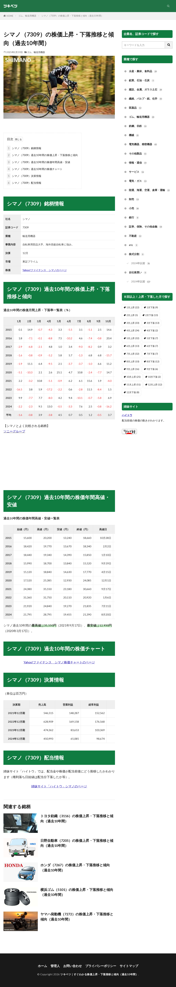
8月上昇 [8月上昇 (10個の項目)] (132, 361)
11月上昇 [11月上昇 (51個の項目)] (133, 384)
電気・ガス (138, 181)
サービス (136, 172)
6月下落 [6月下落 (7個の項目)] (152, 346)
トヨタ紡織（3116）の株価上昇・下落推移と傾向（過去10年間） (76, 818)
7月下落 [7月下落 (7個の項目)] (152, 353)
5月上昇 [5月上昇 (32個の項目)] (132, 338)
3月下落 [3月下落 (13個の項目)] (153, 323)
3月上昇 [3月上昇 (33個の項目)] (132, 323)
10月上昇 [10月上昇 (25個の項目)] (133, 376)
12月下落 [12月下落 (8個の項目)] (132, 392)
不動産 (135, 236)
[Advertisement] (59, 458)
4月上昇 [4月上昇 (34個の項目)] (132, 330)
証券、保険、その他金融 (145, 227)
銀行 (134, 217)
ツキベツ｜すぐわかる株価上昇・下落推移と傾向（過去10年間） (99, 974)
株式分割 (136, 254)
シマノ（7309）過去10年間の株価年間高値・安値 (38, 162)
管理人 (55, 966)
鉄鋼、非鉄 (138, 126)
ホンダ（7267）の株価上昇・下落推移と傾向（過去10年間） (75, 867)
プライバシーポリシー (100, 966)
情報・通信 (138, 163)
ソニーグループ (14, 431)
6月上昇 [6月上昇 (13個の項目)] (132, 346)
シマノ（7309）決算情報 (24, 175)
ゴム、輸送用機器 (27, 15)
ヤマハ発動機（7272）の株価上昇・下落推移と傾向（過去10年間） (76, 916)
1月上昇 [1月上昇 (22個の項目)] (132, 307)
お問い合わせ (72, 966)
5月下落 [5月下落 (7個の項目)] (152, 338)
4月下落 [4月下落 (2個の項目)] (152, 330)
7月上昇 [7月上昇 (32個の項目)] (132, 353)
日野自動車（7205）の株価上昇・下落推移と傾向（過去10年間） (76, 843)
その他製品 (138, 154)
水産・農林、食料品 (143, 71)
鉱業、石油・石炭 (142, 80)
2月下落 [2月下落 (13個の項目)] (151, 315)
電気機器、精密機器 (143, 144)
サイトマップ (129, 966)
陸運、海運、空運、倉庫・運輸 (149, 190)
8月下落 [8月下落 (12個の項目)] (153, 361)
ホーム (42, 966)
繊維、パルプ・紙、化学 (145, 99)
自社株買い (138, 272)
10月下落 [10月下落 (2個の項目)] (154, 376)
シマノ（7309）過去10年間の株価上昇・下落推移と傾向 (42, 155)
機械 (134, 135)
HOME (10, 15)
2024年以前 (140, 263)
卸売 (134, 199)
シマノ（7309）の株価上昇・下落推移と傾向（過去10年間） (72, 15)
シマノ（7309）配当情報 (24, 182)
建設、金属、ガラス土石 (145, 89)
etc (133, 245)
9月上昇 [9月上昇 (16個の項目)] (132, 369)
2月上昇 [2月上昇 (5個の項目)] (132, 315)
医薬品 (135, 108)
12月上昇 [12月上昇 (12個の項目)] (155, 384)
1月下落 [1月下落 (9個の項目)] (152, 307)
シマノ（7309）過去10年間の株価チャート (34, 169)
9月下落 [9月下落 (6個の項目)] (152, 369)
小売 (134, 208)
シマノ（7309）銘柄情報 (24, 148)
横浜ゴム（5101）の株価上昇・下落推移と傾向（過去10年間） (76, 892)
